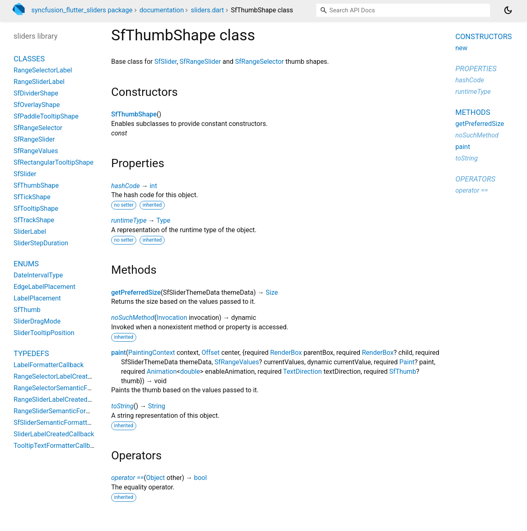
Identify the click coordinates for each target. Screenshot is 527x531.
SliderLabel (30, 231)
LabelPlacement (37, 298)
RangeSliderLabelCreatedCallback (63, 399)
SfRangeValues (237, 362)
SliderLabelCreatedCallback (54, 434)
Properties (476, 68)
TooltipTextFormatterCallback (57, 445)
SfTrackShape (34, 220)
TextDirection (302, 371)
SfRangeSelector (259, 61)
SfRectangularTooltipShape (53, 162)
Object (155, 478)
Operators (475, 179)
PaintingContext (151, 352)
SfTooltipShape (36, 208)
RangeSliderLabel (39, 82)
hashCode (125, 186)
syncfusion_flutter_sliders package (82, 10)
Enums (26, 263)
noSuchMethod (132, 317)
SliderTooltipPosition (44, 333)
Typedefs (31, 353)
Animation (162, 371)
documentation (162, 10)
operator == (127, 478)
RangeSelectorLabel (43, 70)
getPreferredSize (136, 292)
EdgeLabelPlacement (44, 287)
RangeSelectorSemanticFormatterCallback (76, 388)
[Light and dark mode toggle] (508, 10)
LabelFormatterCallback (49, 365)
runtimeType (129, 220)
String (156, 406)
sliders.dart (207, 10)
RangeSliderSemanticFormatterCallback (72, 411)
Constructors (483, 36)
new (461, 48)
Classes (29, 58)
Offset (210, 352)
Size (272, 292)
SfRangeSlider (200, 61)
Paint (407, 362)
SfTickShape (32, 197)
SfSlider (165, 61)
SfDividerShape (36, 93)
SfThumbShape (134, 114)
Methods (472, 112)
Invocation (171, 317)
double (190, 371)
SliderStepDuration (41, 243)
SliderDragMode (37, 321)
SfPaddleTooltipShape (46, 116)
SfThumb (402, 371)
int (153, 186)
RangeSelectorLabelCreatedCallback (67, 376)
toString (122, 406)
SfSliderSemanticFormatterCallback (66, 422)
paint (118, 352)
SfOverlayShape (37, 105)
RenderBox (286, 352)
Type (163, 220)
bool (200, 478)
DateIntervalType (38, 275)
